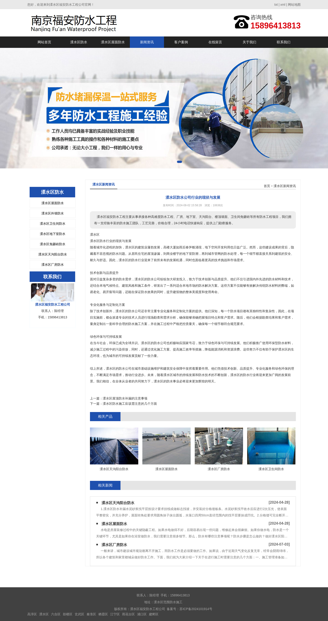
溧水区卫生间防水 (52, 223)
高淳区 (32, 614)
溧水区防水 (78, 42)
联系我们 (283, 42)
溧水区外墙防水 (52, 213)
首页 (267, 186)
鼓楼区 (67, 614)
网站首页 (44, 42)
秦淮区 (91, 614)
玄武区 (79, 614)
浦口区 (142, 614)
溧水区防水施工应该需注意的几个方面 (130, 403)
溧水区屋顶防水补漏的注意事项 (125, 398)
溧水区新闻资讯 (285, 186)
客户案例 (181, 42)
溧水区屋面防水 (113, 42)
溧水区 (44, 614)
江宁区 (115, 614)
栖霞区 (103, 614)
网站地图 (294, 4)
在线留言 (215, 42)
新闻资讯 (147, 42)
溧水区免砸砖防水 (52, 244)
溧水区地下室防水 (52, 234)
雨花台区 (128, 614)
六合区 (56, 614)
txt (276, 4)
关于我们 (249, 42)
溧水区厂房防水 (52, 264)
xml (282, 4)
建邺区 (154, 614)
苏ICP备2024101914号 (195, 609)
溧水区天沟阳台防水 (52, 254)
